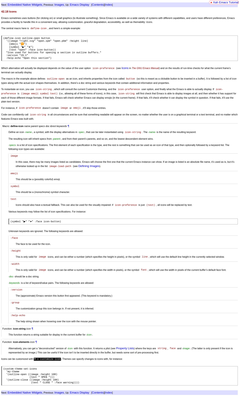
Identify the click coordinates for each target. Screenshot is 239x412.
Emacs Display (79, 4)
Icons (124, 72)
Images (59, 4)
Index (108, 4)
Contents (98, 4)
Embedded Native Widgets (25, 4)
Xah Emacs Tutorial (225, 2)
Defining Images (89, 168)
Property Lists (125, 354)
